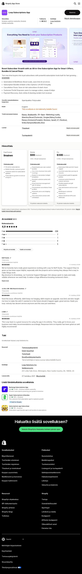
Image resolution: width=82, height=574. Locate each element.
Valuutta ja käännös (50, 485)
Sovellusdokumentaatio (31, 357)
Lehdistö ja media (49, 512)
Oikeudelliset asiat (49, 524)
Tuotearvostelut (48, 464)
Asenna (72, 12)
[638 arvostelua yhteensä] (56, 231)
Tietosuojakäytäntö (30, 348)
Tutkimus (5, 516)
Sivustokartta (7, 562)
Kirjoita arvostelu (9, 249)
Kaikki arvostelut (25, 249)
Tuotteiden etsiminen (10, 460)
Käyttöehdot (7, 551)
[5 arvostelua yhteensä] (57, 244)
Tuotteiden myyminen (10, 464)
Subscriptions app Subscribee (19, 406)
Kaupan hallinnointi (9, 481)
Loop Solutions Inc (29, 365)
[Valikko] (79, 3)
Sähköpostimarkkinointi (51, 472)
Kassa (24, 115)
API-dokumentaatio (9, 503)
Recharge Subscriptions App (18, 387)
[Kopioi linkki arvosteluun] (10, 258)
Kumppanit (46, 516)
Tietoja (44, 499)
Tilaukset (25, 128)
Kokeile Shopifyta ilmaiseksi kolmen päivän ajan (41, 429)
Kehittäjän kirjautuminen (11, 545)
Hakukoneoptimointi (50, 477)
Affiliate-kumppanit (49, 520)
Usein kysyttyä (28, 351)
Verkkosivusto (27, 368)
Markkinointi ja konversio (12, 477)
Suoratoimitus (47, 456)
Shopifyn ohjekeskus (10, 499)
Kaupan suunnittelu (10, 472)
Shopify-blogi (7, 512)
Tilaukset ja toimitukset (11, 468)
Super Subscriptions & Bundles (19, 395)
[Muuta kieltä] (15, 539)
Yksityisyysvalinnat (9, 567)
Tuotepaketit (27, 135)
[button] (41, 389)
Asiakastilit (32, 115)
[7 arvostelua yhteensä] (57, 234)
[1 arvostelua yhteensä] (57, 238)
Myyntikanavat (8, 456)
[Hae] (75, 3)
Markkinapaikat (48, 460)
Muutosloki (40, 376)
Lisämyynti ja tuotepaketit (52, 468)
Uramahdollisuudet (49, 503)
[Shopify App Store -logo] (11, 3)
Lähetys (45, 481)
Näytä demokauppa (72, 18)
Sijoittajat (46, 508)
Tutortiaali (26, 354)
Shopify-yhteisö (8, 508)
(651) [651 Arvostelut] (45, 21)
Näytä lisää (5, 281)
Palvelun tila (47, 528)
